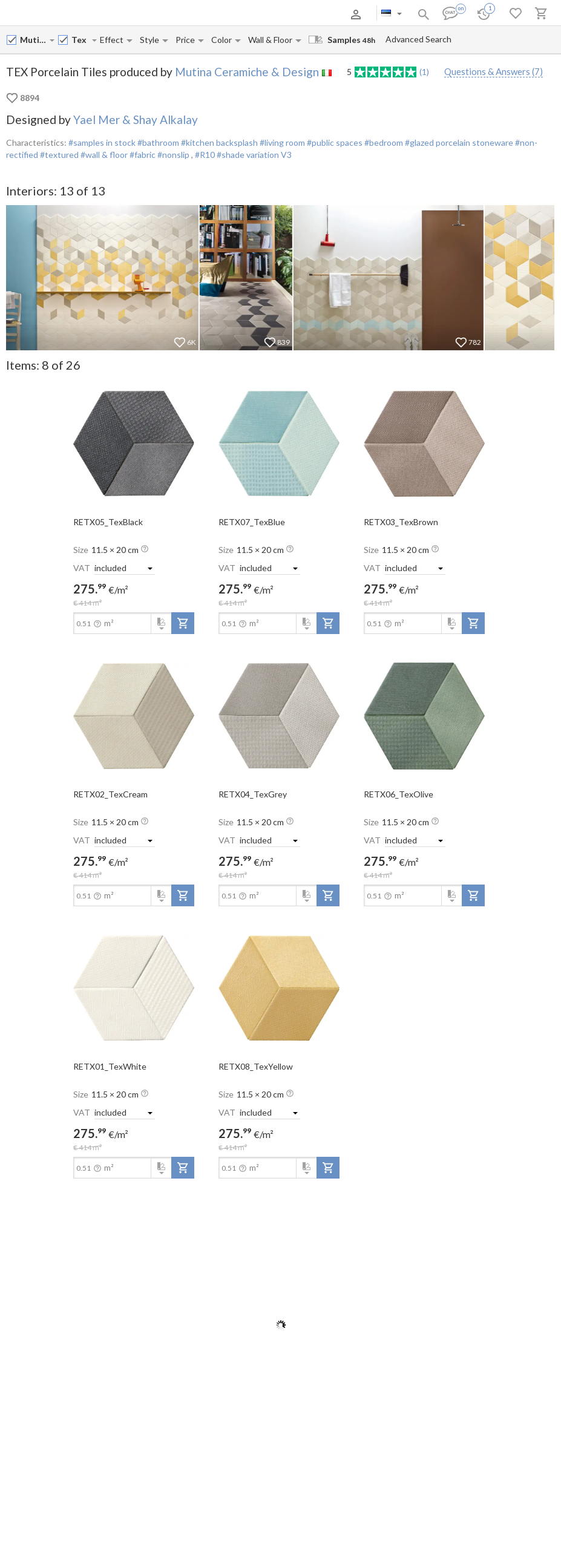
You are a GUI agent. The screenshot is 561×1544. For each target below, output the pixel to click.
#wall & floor (103, 154)
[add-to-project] (182, 623)
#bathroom (157, 142)
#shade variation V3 (254, 154)
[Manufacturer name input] (34, 39)
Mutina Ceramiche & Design (247, 72)
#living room (281, 142)
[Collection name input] (80, 39)
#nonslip (173, 154)
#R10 (206, 154)
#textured (58, 154)
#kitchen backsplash (218, 142)
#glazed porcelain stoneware (458, 142)
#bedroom (383, 142)
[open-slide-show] (133, 442)
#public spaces (334, 142)
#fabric (142, 154)
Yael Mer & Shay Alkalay (135, 119)
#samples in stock (102, 142)
